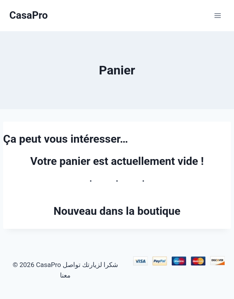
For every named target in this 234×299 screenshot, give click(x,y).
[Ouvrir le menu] (217, 15)
